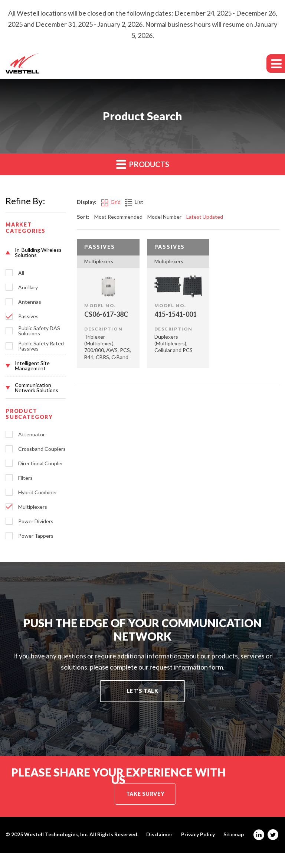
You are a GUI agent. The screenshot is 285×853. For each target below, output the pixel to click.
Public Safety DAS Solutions (39, 331)
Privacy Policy (198, 834)
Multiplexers (32, 506)
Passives (28, 316)
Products (142, 164)
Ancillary (28, 287)
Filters (25, 478)
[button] (36, 252)
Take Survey (145, 794)
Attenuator (31, 434)
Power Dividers (35, 521)
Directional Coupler (40, 463)
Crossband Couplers (42, 449)
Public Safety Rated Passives (41, 346)
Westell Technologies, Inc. (56, 834)
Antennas (29, 302)
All (21, 273)
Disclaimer (159, 834)
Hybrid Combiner (37, 492)
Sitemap (233, 834)
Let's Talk (142, 691)
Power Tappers (35, 535)
